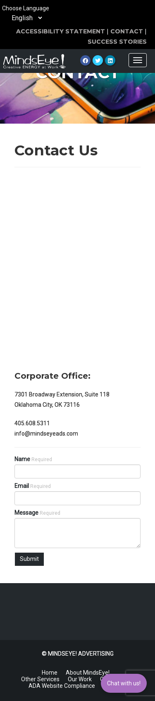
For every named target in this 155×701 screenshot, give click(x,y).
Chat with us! (124, 683)
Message (37, 512)
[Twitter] (98, 60)
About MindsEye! (88, 672)
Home (49, 672)
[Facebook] (85, 60)
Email (32, 486)
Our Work (80, 679)
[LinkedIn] (110, 60)
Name (33, 459)
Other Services (40, 679)
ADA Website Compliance (62, 685)
